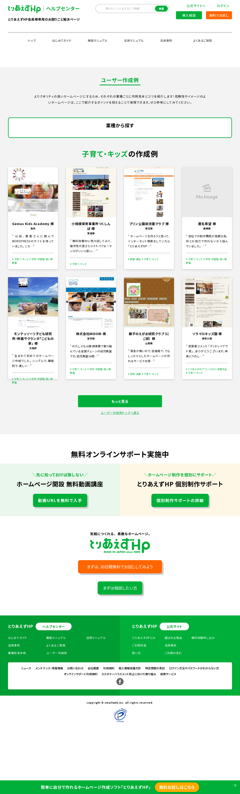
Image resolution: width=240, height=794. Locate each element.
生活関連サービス (115, 180)
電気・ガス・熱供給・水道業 (79, 138)
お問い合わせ (75, 721)
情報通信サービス (119, 138)
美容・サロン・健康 (181, 148)
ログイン (223, 5)
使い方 (136, 706)
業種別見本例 (17, 706)
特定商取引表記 (155, 721)
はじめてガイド (61, 40)
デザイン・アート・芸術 (72, 159)
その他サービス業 (87, 170)
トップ (32, 40)
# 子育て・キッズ (20, 312)
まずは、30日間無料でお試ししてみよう (120, 620)
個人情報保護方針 (130, 721)
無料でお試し (219, 15)
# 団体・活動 (134, 427)
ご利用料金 (139, 698)
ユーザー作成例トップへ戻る (120, 465)
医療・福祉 (58, 170)
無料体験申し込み (203, 691)
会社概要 (93, 721)
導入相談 (189, 15)
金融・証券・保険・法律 (135, 159)
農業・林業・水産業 (33, 159)
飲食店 (113, 148)
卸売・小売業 (179, 138)
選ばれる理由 (173, 691)
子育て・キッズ (30, 170)
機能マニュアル (98, 40)
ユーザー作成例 (56, 706)
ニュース (26, 721)
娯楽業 (133, 148)
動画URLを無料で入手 (60, 553)
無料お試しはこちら (177, 787)
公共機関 (103, 159)
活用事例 (166, 40)
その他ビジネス (151, 170)
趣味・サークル (120, 170)
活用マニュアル (134, 40)
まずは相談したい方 (120, 641)
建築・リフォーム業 (79, 180)
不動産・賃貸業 (31, 148)
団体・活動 (191, 159)
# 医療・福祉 (134, 312)
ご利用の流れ (173, 706)
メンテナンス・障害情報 (49, 721)
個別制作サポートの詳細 (180, 553)
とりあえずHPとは (143, 691)
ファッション (206, 138)
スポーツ (167, 159)
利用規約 (108, 721)
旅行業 (153, 148)
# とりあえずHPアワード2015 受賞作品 (206, 422)
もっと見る (120, 454)
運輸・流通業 (151, 138)
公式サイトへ (196, 5)
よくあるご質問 (202, 40)
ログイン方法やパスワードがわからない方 (194, 721)
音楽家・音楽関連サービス (39, 180)
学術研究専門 (61, 148)
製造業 (45, 138)
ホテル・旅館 (90, 148)
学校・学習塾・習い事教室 (189, 170)
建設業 (25, 138)
